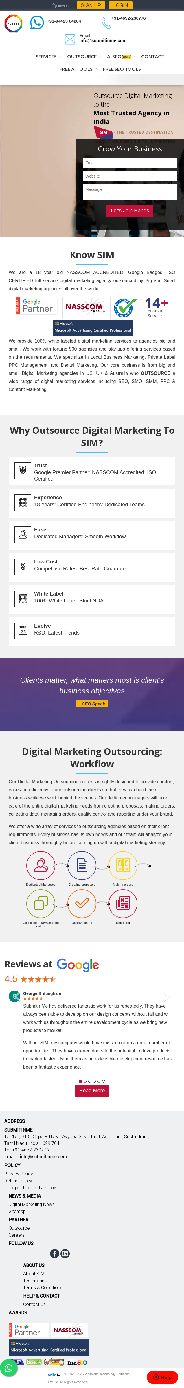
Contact (152, 56)
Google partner (29, 1330)
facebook (54, 1253)
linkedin (65, 1253)
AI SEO (119, 56)
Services (46, 56)
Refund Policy (18, 1181)
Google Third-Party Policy (30, 1187)
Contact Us (34, 1304)
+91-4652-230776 (128, 18)
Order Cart (62, 6)
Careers (17, 1235)
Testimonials (36, 1280)
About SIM (34, 1274)
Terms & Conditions (42, 1287)
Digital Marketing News (32, 1204)
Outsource (82, 56)
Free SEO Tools (122, 69)
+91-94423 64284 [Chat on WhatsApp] (64, 20)
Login (120, 5)
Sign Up (91, 5)
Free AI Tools (76, 69)
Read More (92, 1090)
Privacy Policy (18, 1174)
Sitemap (17, 1211)
